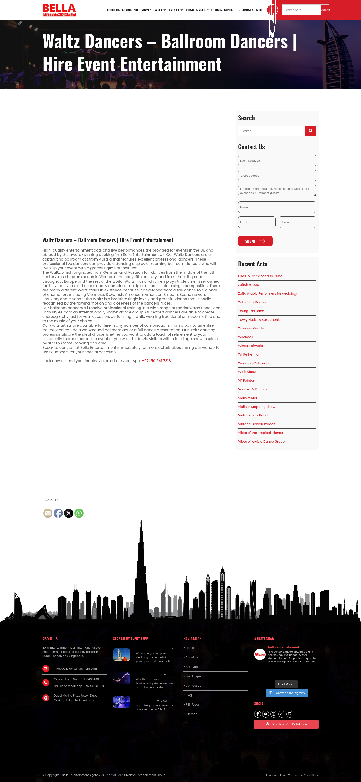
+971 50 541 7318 (156, 360)
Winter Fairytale (250, 345)
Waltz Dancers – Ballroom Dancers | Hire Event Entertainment (107, 240)
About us (113, 9)
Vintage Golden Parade (257, 424)
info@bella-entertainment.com (75, 669)
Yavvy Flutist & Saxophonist (260, 319)
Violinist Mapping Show (256, 406)
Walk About (247, 371)
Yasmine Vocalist (252, 328)
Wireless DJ (247, 337)
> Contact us (192, 686)
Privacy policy (275, 775)
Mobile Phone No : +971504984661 (77, 679)
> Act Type (190, 667)
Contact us (232, 9)
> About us (190, 657)
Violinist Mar (247, 398)
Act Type (161, 9)
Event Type (176, 9)
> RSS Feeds (191, 704)
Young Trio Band (251, 311)
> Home (188, 648)
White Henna (248, 354)
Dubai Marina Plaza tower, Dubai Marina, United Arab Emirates (76, 698)
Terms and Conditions (303, 775)
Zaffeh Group (248, 284)
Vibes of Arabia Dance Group (261, 441)
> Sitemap (190, 714)
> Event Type (192, 676)
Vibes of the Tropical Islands (260, 433)
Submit (255, 241)
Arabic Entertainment (137, 9)
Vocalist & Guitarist (253, 389)
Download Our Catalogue (286, 724)
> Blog (187, 695)
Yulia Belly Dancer (252, 302)
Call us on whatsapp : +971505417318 (79, 686)
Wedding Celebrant (254, 363)
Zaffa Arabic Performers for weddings (268, 293)
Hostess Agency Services (204, 9)
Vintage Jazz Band (253, 415)
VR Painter (246, 380)
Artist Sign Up (252, 9)
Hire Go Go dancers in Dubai (260, 276)
